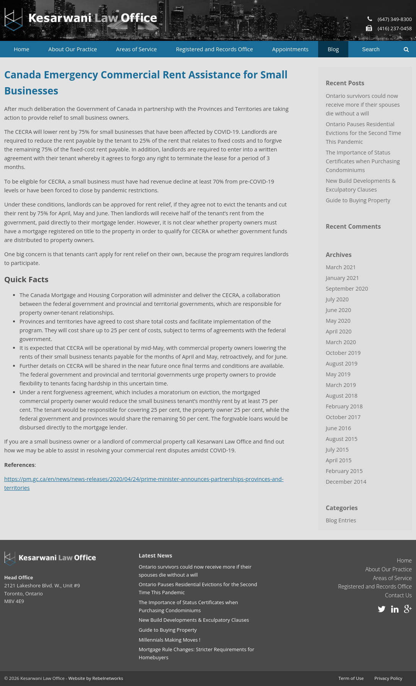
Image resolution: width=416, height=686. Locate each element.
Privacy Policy (388, 678)
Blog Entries (341, 520)
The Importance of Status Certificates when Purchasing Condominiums (363, 161)
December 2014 (346, 481)
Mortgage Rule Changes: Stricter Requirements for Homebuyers (196, 653)
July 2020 (337, 299)
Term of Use (351, 678)
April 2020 (339, 331)
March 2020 (341, 342)
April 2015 (339, 460)
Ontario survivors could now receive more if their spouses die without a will (363, 104)
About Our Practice (73, 49)
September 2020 (347, 288)
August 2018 (342, 395)
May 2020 (338, 320)
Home (21, 49)
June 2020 (338, 310)
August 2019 (342, 363)
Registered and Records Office (214, 49)
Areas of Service (136, 49)
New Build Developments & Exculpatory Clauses (361, 185)
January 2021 (342, 277)
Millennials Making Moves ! (169, 639)
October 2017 (343, 417)
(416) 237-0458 (395, 28)
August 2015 (342, 438)
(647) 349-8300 (395, 19)
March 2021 (341, 267)
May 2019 (338, 374)
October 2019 (343, 352)
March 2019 (341, 385)
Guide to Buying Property (358, 200)
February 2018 (344, 406)
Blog (333, 49)
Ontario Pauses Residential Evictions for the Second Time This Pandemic (363, 132)
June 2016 (338, 428)
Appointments (290, 49)
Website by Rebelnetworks (95, 678)
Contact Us (398, 595)
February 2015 (344, 471)
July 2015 (337, 449)
